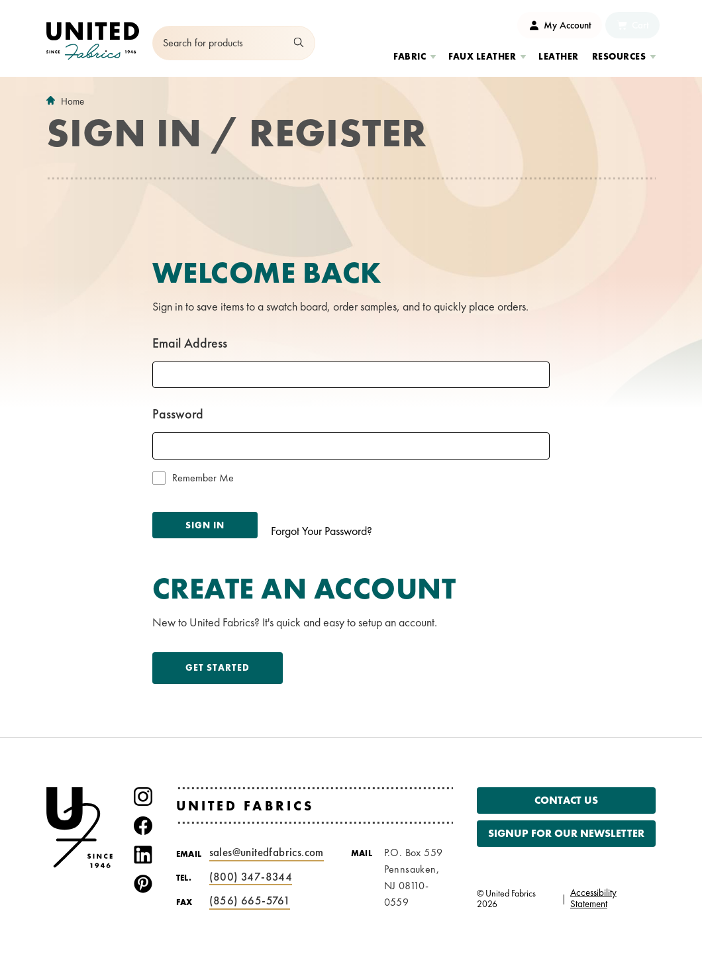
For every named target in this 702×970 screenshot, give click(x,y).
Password (177, 413)
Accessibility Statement (593, 898)
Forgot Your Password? (321, 530)
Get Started (217, 667)
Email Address (189, 343)
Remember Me (203, 478)
